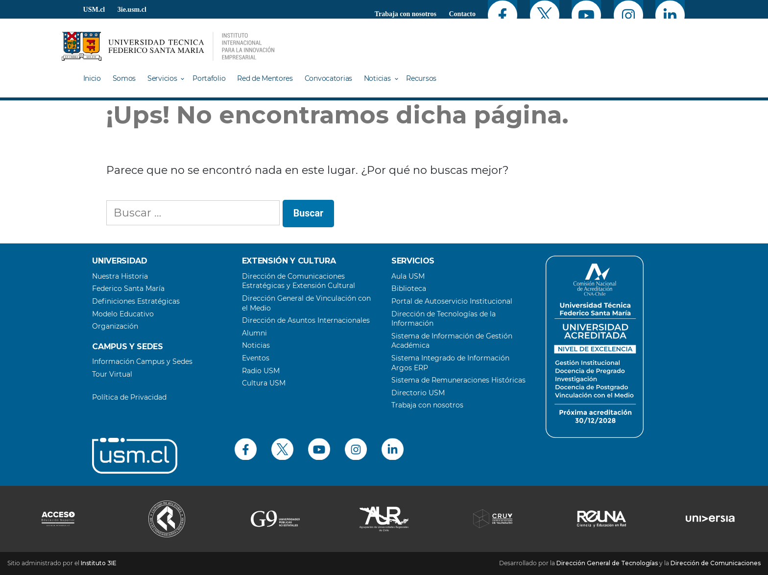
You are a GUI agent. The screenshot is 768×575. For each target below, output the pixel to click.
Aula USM (408, 276)
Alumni (254, 333)
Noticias (377, 78)
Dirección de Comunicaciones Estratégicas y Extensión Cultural (298, 281)
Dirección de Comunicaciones (716, 563)
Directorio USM (418, 392)
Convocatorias (328, 78)
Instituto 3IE (99, 563)
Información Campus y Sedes (142, 361)
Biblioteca (408, 288)
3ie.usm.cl (132, 9)
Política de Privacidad (129, 397)
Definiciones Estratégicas (136, 301)
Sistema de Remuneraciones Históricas (458, 380)
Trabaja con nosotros (405, 14)
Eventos (255, 358)
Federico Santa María (128, 288)
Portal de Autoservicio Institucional (451, 301)
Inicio (92, 78)
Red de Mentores (265, 78)
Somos (124, 78)
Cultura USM (264, 383)
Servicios (162, 78)
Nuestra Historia (120, 276)
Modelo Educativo (123, 314)
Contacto (462, 14)
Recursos (421, 78)
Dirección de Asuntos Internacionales (306, 320)
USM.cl (94, 9)
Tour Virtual (112, 374)
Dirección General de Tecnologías (607, 563)
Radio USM (261, 370)
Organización (115, 326)
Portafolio (208, 78)
